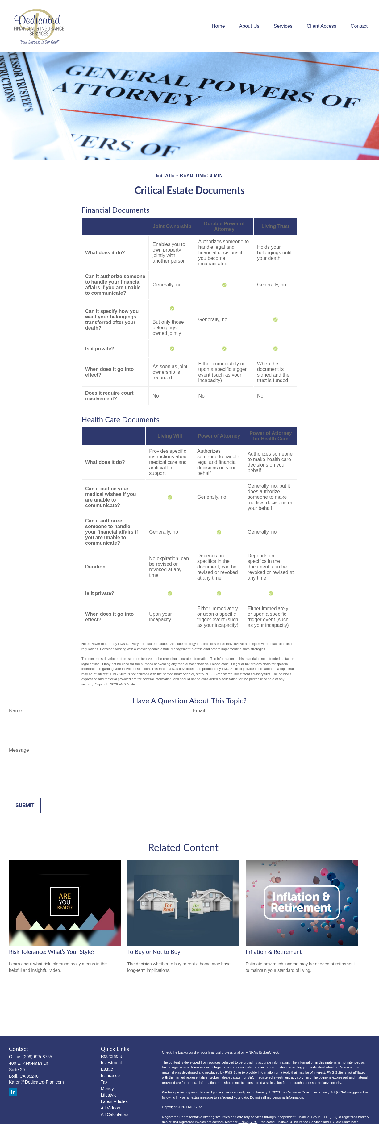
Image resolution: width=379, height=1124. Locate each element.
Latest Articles (114, 1101)
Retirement (111, 1056)
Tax (104, 1082)
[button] (218, 26)
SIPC (254, 1122)
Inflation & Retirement (274, 951)
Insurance (110, 1075)
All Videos (110, 1107)
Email (199, 710)
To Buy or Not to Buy (153, 951)
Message (19, 750)
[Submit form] (25, 805)
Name (15, 710)
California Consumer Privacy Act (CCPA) (317, 1092)
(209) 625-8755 (37, 1056)
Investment (111, 1062)
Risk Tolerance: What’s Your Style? (51, 951)
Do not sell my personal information (276, 1097)
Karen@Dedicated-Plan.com (36, 1082)
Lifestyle (109, 1095)
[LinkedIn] (13, 1092)
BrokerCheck (269, 1052)
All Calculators (114, 1114)
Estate (107, 1069)
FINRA (243, 1122)
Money (107, 1088)
